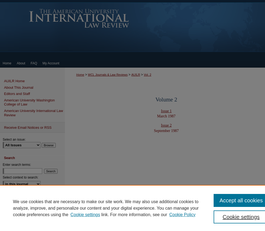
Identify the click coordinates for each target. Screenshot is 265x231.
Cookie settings (85, 214)
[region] (132, 208)
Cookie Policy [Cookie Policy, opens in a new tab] (182, 214)
